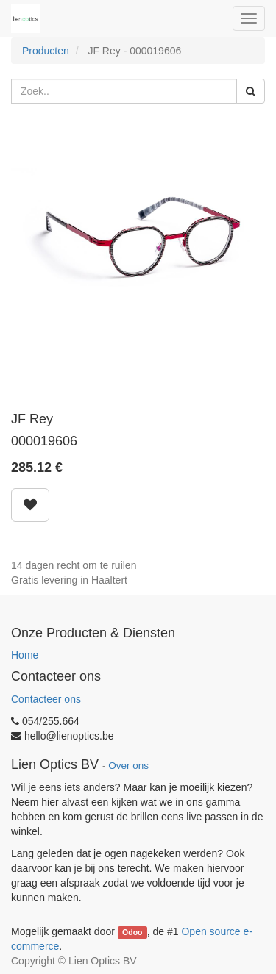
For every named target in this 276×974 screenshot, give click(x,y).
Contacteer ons (46, 699)
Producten (45, 51)
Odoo (132, 932)
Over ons (128, 765)
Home (24, 655)
